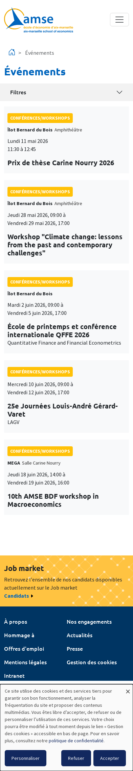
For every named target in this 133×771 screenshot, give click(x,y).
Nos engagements (89, 621)
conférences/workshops (40, 118)
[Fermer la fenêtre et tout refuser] (128, 688)
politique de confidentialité (76, 741)
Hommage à (19, 635)
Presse (75, 648)
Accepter (109, 758)
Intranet (14, 675)
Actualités (79, 635)
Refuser (76, 758)
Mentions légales (25, 662)
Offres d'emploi (24, 648)
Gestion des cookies (92, 662)
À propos (15, 621)
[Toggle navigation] (119, 19)
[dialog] (66, 727)
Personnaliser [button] (26, 758)
